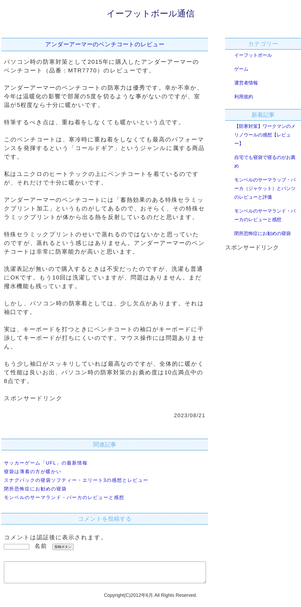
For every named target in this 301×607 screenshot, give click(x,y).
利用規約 (243, 96)
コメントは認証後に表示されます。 (55, 537)
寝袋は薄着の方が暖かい (33, 471)
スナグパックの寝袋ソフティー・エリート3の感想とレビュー (76, 480)
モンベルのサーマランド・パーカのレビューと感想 (64, 497)
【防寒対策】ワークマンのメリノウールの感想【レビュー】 (265, 135)
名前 (41, 546)
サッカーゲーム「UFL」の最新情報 (46, 463)
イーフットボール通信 (150, 13)
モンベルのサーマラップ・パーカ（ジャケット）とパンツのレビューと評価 (265, 188)
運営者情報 (246, 82)
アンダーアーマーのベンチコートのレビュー (104, 44)
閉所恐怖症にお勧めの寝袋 (35, 488)
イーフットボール (253, 55)
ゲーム (241, 69)
